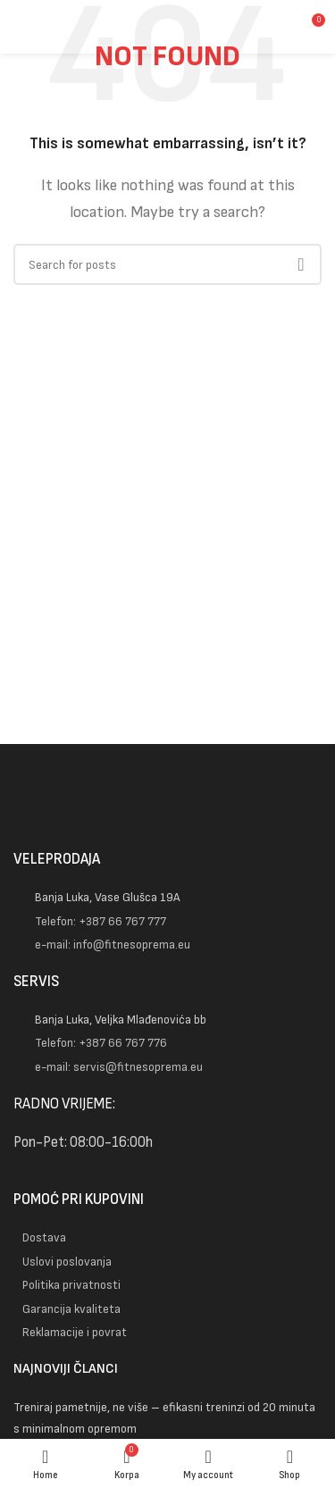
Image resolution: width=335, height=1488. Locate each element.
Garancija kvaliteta (71, 1309)
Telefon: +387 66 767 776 (101, 1042)
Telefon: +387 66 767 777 (100, 921)
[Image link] (167, 809)
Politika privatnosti (71, 1284)
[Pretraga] (167, 264)
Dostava (44, 1237)
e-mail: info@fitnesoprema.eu (112, 944)
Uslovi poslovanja (67, 1261)
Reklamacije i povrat (74, 1332)
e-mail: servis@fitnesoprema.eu (119, 1066)
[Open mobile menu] (37, 27)
